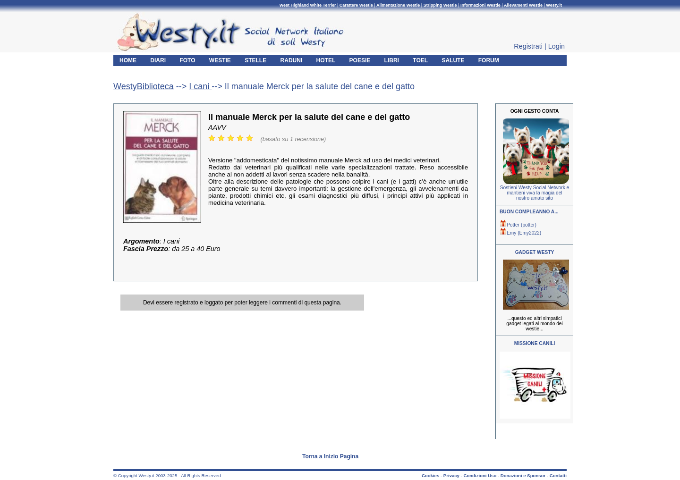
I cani (200, 86)
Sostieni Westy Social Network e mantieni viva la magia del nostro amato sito (534, 193)
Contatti (558, 475)
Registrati (528, 46)
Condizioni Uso (479, 475)
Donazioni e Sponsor (523, 475)
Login (556, 46)
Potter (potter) (518, 224)
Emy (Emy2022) (520, 233)
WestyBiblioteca (143, 86)
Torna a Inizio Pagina (330, 456)
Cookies (430, 475)
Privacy (451, 475)
